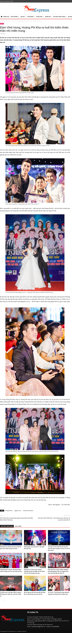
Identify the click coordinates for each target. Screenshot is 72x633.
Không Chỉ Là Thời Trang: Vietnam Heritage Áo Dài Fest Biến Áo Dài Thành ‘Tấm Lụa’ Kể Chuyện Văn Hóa (34, 571)
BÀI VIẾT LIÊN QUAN (7, 526)
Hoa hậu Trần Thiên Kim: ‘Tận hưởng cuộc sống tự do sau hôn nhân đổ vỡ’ (54, 519)
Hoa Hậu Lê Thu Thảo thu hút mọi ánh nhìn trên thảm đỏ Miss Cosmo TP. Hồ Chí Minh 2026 (59, 548)
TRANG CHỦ (5, 16)
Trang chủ (2, 21)
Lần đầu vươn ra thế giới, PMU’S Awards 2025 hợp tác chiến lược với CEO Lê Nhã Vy (10, 594)
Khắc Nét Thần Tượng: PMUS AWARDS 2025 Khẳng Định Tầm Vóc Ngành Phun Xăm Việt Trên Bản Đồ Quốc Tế (58, 571)
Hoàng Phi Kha (8, 510)
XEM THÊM (18, 526)
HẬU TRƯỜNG (15, 16)
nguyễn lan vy (17, 510)
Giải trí (23, 16)
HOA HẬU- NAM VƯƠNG (60, 16)
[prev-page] (1, 600)
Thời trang (31, 16)
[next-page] (4, 600)
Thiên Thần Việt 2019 (28, 510)
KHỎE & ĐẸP (40, 16)
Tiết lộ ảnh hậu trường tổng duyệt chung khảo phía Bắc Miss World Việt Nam (16, 519)
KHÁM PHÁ (48, 16)
